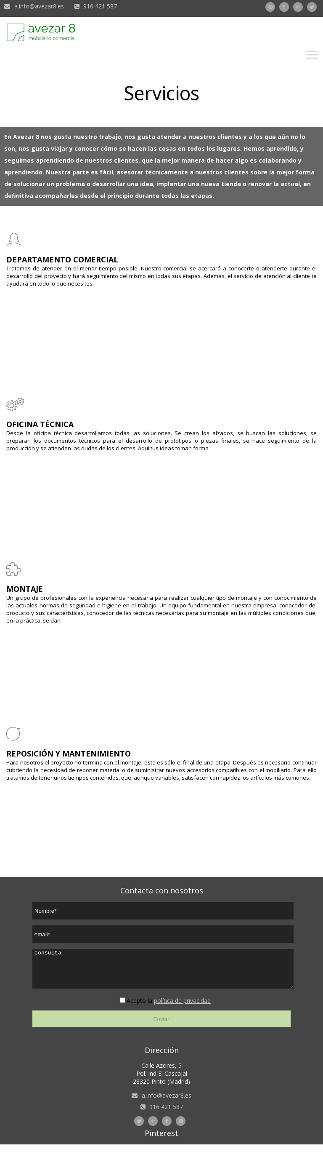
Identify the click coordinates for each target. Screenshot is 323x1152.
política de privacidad (182, 1008)
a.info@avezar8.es (39, 6)
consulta (163, 972)
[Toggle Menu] (312, 55)
